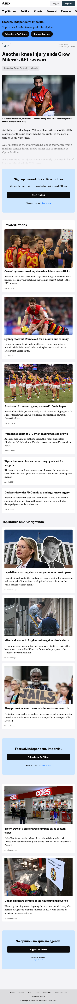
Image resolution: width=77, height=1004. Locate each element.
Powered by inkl (38, 997)
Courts (38, 11)
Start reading (38, 194)
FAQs (29, 993)
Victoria (34, 68)
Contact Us (47, 993)
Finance (66, 11)
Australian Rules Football (15, 68)
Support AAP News (38, 949)
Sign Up (68, 3)
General (51, 11)
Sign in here (46, 203)
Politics (25, 11)
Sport (6, 45)
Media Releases (61, 993)
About (36, 993)
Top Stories (9, 11)
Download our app (41, 34)
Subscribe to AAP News (16, 34)
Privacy (21, 993)
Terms (12, 993)
